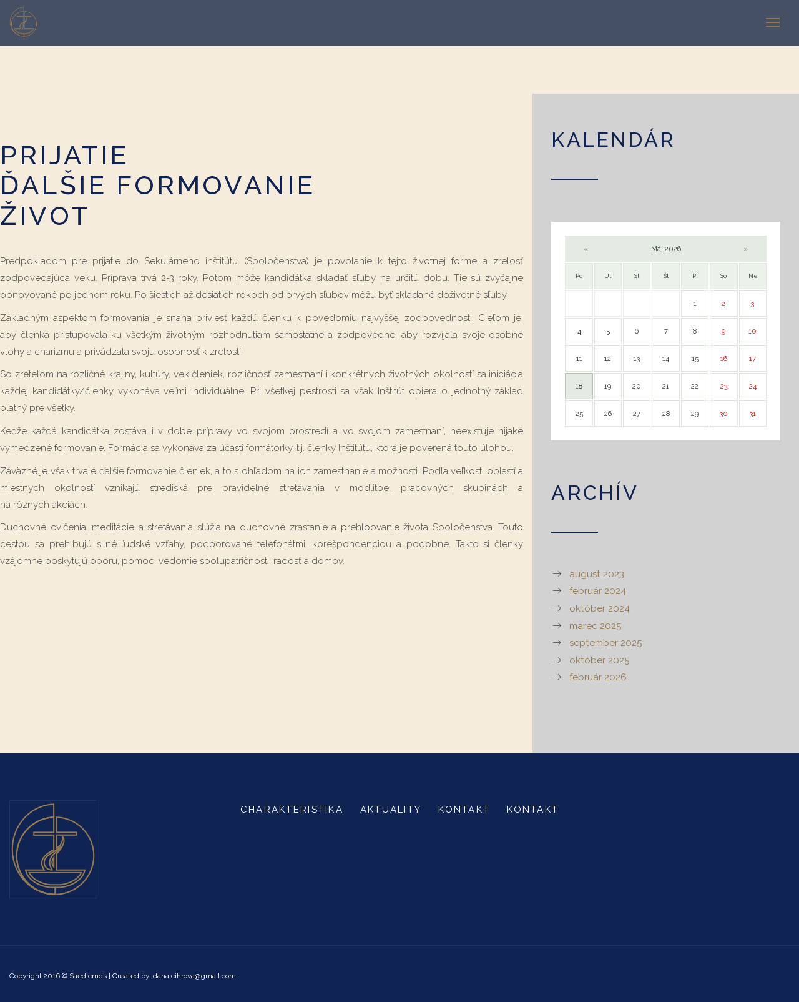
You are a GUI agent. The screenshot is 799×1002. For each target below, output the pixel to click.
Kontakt (464, 809)
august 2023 (596, 574)
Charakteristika (291, 809)
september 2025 (605, 642)
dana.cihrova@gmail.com (194, 975)
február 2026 (598, 677)
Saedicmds (88, 975)
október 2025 (599, 660)
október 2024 (599, 608)
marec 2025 (595, 626)
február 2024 (597, 591)
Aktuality (390, 809)
